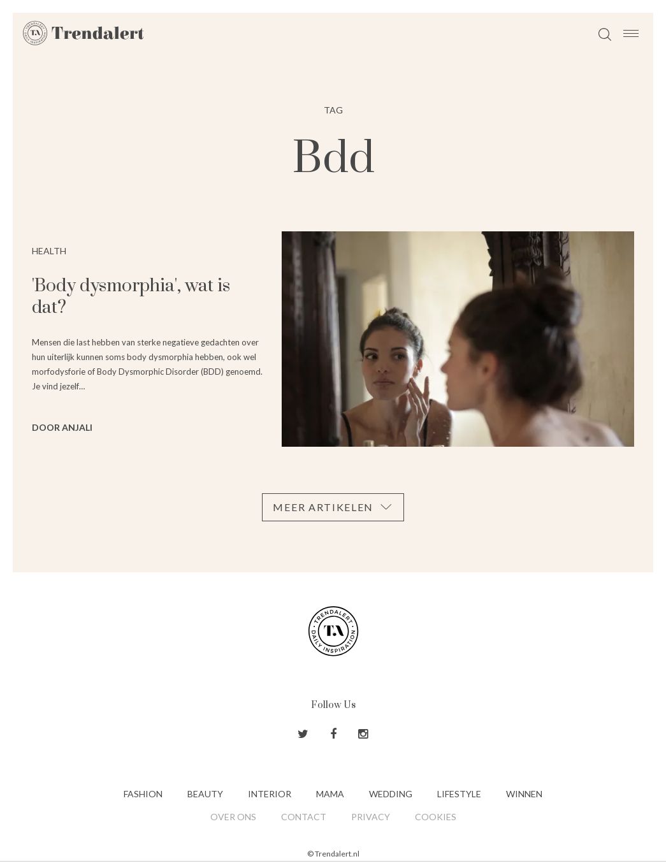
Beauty (205, 793)
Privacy (370, 816)
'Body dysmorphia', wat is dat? (131, 297)
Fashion (143, 793)
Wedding (390, 793)
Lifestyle (459, 793)
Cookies (435, 816)
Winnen (524, 793)
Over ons (233, 816)
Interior (269, 793)
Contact (303, 816)
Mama (330, 793)
